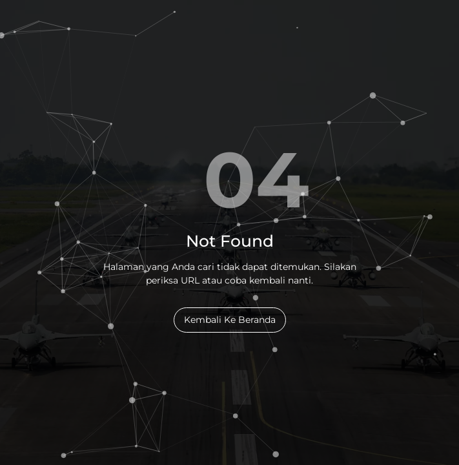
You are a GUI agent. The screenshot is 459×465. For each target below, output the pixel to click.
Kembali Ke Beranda (230, 320)
